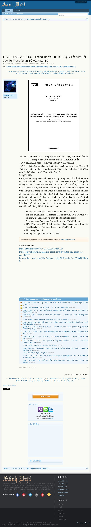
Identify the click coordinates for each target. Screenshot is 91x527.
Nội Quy (60, 510)
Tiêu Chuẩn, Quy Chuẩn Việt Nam (21, 63)
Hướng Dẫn (61, 495)
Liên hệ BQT (62, 519)
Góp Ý (60, 507)
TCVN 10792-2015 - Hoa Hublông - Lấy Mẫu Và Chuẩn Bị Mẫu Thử (46, 319)
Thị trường (61, 513)
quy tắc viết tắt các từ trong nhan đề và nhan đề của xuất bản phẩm (27, 67)
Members (17, 10)
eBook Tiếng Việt (63, 481)
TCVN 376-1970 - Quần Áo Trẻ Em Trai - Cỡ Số (39, 345)
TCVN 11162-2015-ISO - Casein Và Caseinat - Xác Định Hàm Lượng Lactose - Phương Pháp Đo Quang (43, 71)
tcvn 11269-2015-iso (55, 67)
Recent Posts (19, 13)
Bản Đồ (60, 504)
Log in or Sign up (81, 1)
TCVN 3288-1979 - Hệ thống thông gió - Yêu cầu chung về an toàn (45, 307)
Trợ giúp (60, 516)
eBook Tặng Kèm (63, 492)
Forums (9, 10)
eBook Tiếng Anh (63, 484)
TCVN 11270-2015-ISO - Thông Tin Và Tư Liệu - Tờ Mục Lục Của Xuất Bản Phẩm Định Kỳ (50, 72)
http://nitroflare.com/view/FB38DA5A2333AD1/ (41, 248)
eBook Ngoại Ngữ (63, 489)
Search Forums (8, 13)
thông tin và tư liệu (69, 67)
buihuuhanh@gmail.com (68, 239)
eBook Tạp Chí (62, 486)
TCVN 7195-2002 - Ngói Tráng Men (35, 353)
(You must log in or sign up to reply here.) (76, 374)
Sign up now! (45, 396)
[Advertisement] (45, 38)
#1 (87, 367)
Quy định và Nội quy (83, 523)
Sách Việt (51, 418)
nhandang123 (41, 63)
